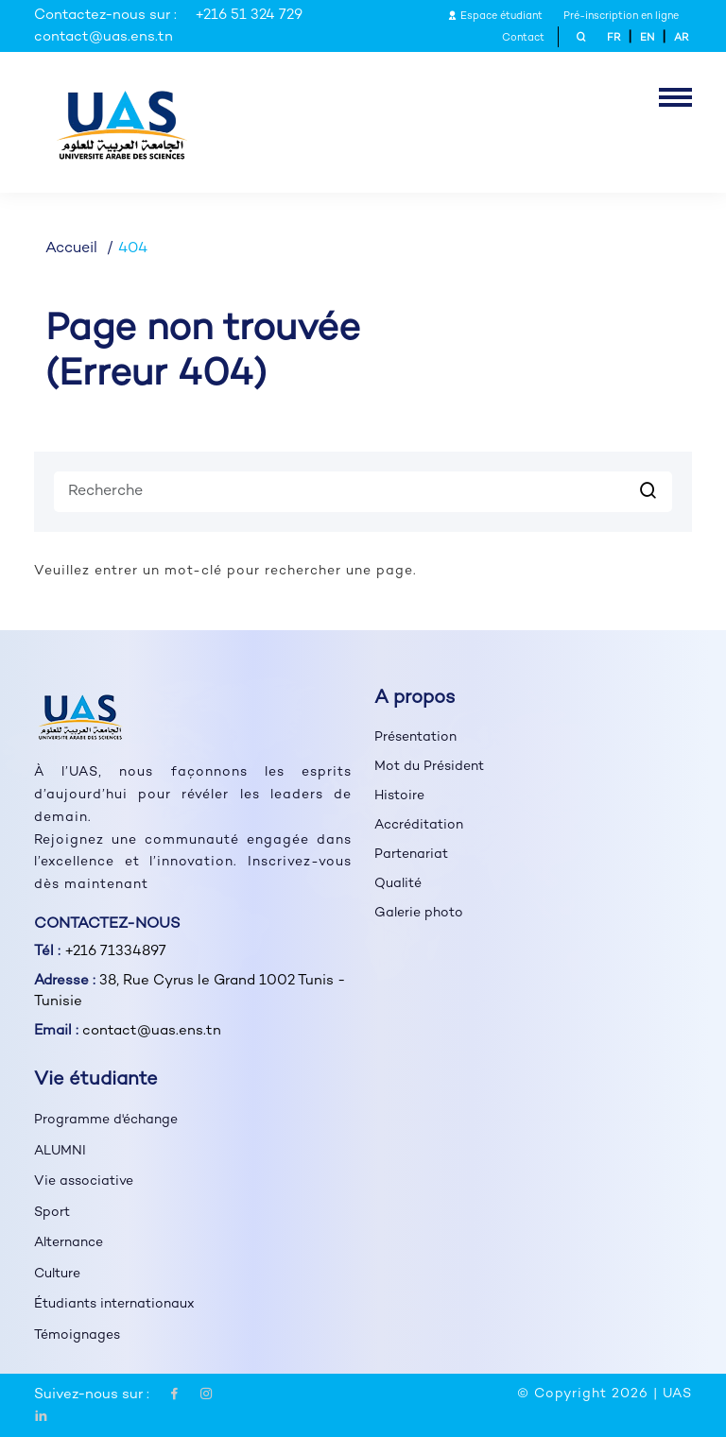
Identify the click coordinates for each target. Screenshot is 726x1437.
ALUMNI (60, 1151)
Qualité (398, 884)
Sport (52, 1213)
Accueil (71, 249)
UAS (677, 1394)
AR (681, 38)
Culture (57, 1274)
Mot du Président (429, 767)
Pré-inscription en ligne (621, 16)
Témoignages (77, 1335)
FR (613, 38)
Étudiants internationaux (114, 1304)
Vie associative (83, 1181)
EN (647, 38)
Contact (523, 38)
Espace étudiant (495, 16)
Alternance (68, 1243)
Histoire (399, 796)
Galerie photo (418, 913)
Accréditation (418, 825)
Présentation (415, 737)
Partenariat (411, 854)
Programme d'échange (106, 1120)
